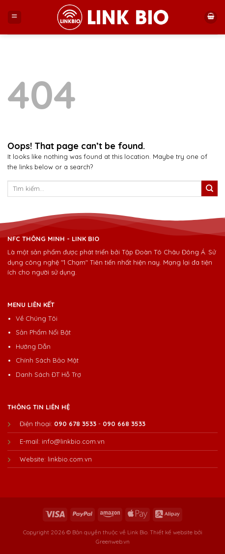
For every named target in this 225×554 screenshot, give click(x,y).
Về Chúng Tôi (36, 318)
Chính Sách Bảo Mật (47, 360)
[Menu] (14, 17)
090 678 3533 (75, 424)
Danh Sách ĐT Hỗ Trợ (48, 374)
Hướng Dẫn (33, 346)
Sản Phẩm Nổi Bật (43, 332)
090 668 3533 (124, 424)
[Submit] (209, 188)
